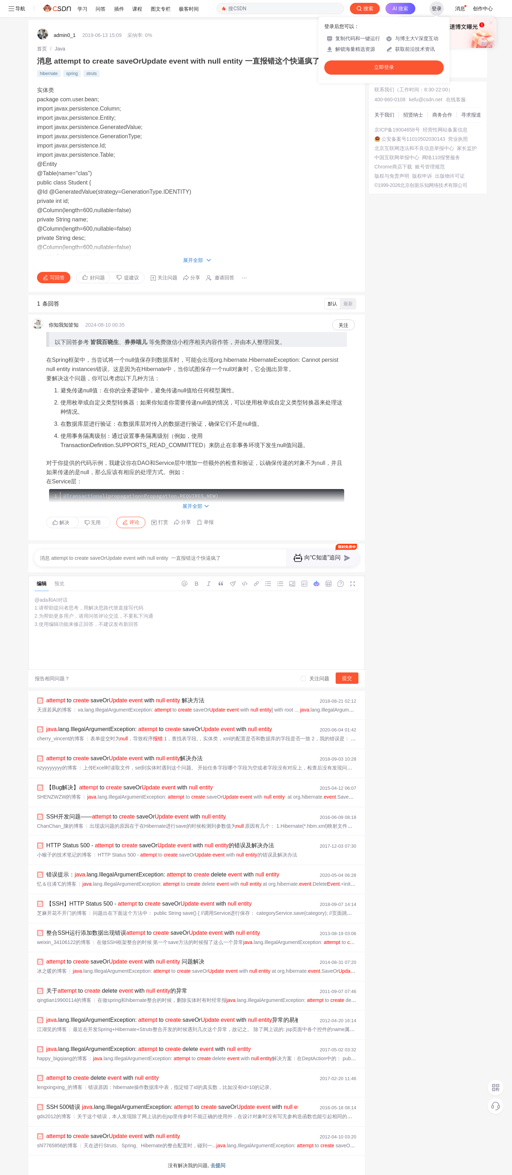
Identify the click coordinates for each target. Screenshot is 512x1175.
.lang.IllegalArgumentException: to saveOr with (159, 729)
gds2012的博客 (54, 1116)
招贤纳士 (413, 115)
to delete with (102, 1078)
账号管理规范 (430, 167)
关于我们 (384, 115)
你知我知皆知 (64, 325)
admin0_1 (65, 35)
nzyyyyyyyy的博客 (57, 768)
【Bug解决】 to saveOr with (129, 787)
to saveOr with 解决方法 (125, 700)
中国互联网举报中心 (396, 157)
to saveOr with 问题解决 (125, 962)
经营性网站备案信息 (445, 130)
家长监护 (467, 148)
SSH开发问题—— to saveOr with (136, 817)
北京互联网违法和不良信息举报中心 (414, 148)
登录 (437, 8)
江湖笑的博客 (52, 1029)
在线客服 (456, 99)
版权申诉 (422, 176)
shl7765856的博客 (57, 1145)
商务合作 (442, 115)
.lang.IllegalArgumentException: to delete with (148, 1049)
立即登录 (384, 67)
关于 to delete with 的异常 (116, 991)
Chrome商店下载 (393, 167)
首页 (42, 49)
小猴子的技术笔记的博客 (64, 855)
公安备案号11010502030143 (413, 139)
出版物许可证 (450, 176)
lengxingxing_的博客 (59, 1087)
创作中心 (483, 8)
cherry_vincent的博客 (60, 738)
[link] (42, 49)
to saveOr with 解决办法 (124, 758)
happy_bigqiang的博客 (62, 1058)
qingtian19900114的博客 (64, 1000)
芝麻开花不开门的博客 (62, 913)
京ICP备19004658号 (397, 130)
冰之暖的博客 (52, 971)
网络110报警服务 (441, 157)
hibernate (49, 73)
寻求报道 (471, 115)
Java (60, 49)
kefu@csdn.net (425, 99)
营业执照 (458, 139)
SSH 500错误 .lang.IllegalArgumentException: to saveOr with (177, 1107)
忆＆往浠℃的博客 (56, 884)
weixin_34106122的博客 (64, 942)
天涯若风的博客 (54, 710)
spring (72, 73)
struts (91, 73)
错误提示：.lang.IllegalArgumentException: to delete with (162, 874)
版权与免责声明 (391, 176)
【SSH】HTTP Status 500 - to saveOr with (149, 904)
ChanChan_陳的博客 (60, 826)
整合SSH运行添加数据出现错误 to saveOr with (153, 933)
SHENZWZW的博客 (59, 797)
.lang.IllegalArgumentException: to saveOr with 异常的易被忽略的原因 (187, 1020)
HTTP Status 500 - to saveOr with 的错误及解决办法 (160, 845)
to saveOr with (113, 1136)
